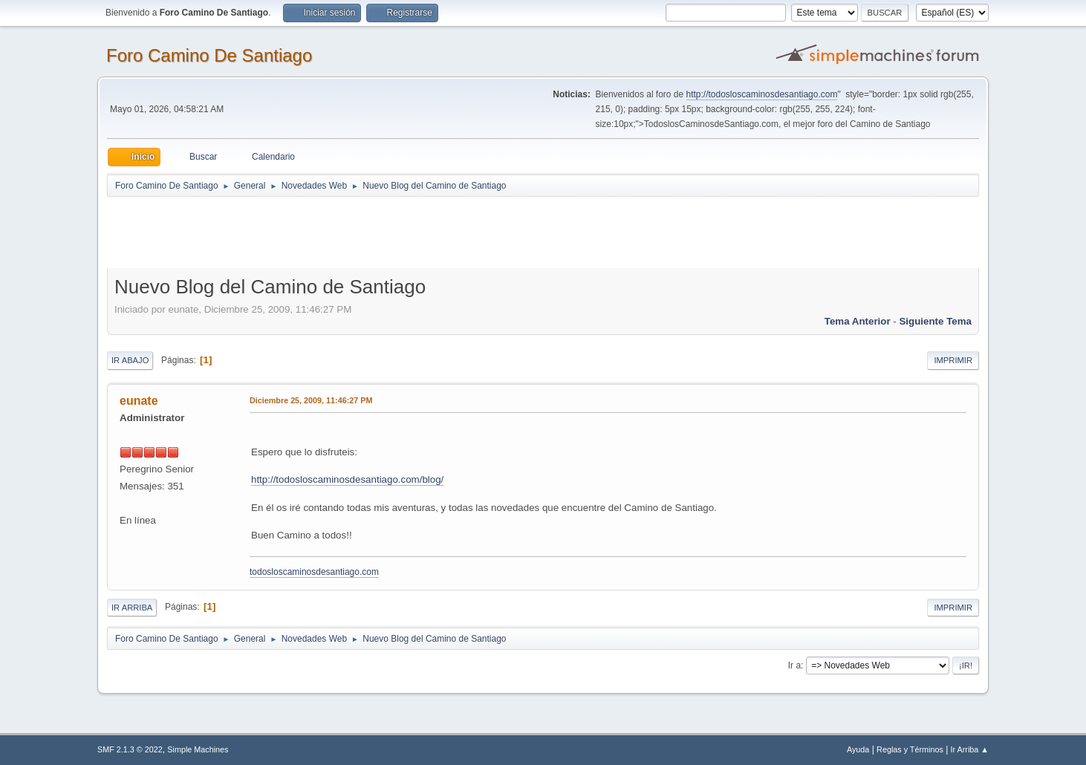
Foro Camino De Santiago (209, 55)
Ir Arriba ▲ (970, 749)
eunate (139, 400)
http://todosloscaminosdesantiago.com (762, 94)
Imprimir (953, 360)
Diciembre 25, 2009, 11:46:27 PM (311, 400)
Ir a (794, 665)
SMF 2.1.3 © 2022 (130, 749)
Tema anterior (858, 321)
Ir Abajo (130, 360)
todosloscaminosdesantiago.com (314, 572)
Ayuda (858, 749)
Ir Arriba (131, 607)
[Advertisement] (368, 231)
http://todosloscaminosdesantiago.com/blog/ (347, 479)
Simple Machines (197, 749)
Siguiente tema (935, 321)
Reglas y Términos (910, 749)
